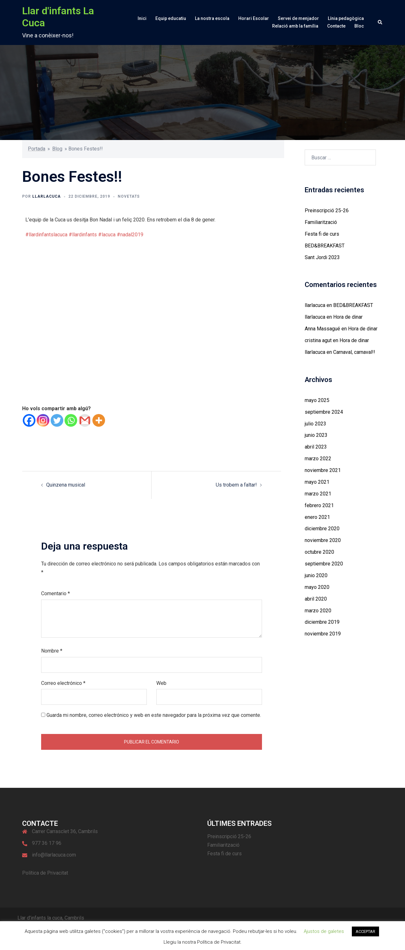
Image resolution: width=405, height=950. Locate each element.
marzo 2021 (318, 494)
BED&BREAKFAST (325, 246)
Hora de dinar (348, 317)
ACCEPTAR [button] (365, 931)
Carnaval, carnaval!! (354, 352)
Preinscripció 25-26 (327, 210)
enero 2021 (317, 517)
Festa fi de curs (322, 234)
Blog (57, 149)
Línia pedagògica (346, 18)
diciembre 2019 (322, 622)
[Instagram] (43, 420)
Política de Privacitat (45, 873)
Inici (142, 18)
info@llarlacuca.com (54, 855)
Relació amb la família (295, 26)
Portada (36, 149)
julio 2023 (315, 424)
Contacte (336, 26)
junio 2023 (316, 435)
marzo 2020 (318, 611)
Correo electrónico (63, 683)
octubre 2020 (319, 552)
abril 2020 (316, 599)
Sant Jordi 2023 (322, 257)
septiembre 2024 (324, 412)
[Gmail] (84, 420)
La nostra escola (212, 18)
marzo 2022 (318, 459)
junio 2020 (316, 575)
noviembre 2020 (323, 540)
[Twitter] (57, 420)
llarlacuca (46, 196)
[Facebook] (29, 420)
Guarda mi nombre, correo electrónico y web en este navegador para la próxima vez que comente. (154, 715)
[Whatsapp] (71, 420)
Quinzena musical (65, 485)
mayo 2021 (317, 482)
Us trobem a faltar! (236, 485)
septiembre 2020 (324, 564)
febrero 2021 (319, 505)
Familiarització (321, 222)
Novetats (129, 196)
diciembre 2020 (322, 529)
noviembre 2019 (323, 634)
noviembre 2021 (323, 470)
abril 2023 (316, 447)
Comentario (55, 593)
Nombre (51, 651)
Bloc (359, 26)
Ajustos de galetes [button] (324, 931)
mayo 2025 (317, 400)
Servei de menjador (298, 18)
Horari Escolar (253, 18)
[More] (98, 420)
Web (161, 683)
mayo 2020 (317, 587)
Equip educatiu (170, 18)
